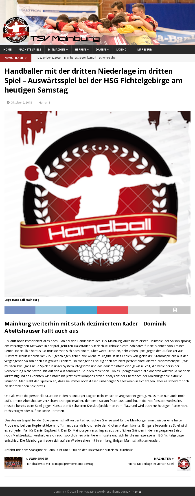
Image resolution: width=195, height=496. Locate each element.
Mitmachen (56, 49)
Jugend (121, 49)
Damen (101, 49)
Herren (80, 49)
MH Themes (133, 492)
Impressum (144, 49)
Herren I (44, 102)
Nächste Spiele (30, 49)
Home (7, 49)
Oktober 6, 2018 (21, 102)
